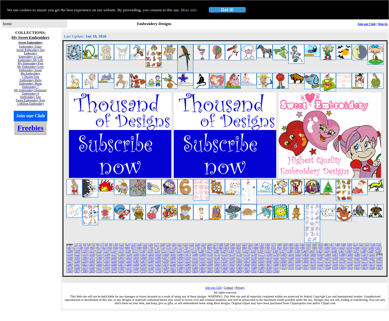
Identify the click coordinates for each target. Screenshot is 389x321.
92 (279, 247)
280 (69, 264)
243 (114, 261)
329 (114, 267)
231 (342, 257)
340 (195, 267)
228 (320, 257)
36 (267, 244)
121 (164, 251)
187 (335, 254)
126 (201, 251)
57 (75, 247)
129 (223, 251)
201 (121, 257)
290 (143, 264)
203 (136, 257)
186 (327, 254)
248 (150, 261)
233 (357, 257)
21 (179, 244)
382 (187, 271)
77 (191, 247)
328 (106, 267)
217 (239, 257)
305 (254, 264)
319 (357, 264)
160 (136, 254)
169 (202, 254)
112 (99, 251)
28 (220, 244)
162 (150, 254)
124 (186, 251)
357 (320, 267)
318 (350, 264)
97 (308, 247)
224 (290, 257)
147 (356, 251)
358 (327, 267)
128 (216, 251)
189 (350, 254)
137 (282, 251)
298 (202, 264)
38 (279, 244)
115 (120, 251)
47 (332, 244)
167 (187, 254)
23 (191, 244)
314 (320, 264)
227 (313, 257)
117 (135, 251)
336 (165, 267)
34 (256, 244)
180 (283, 254)
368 (84, 271)
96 (302, 247)
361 (350, 267)
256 (210, 261)
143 (326, 251)
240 (92, 261)
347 (246, 267)
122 (172, 251)
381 (180, 271)
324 (77, 267)
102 (341, 247)
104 (356, 247)
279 (379, 261)
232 (350, 257)
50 (349, 244)
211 (195, 257)
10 (115, 244)
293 (165, 264)
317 (342, 264)
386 (217, 271)
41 (296, 244)
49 (343, 244)
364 (371, 267)
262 (254, 261)
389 (239, 271)
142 (319, 251)
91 (273, 247)
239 (84, 261)
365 (379, 267)
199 (106, 257)
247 (143, 261)
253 (187, 261)
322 (379, 264)
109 (77, 251)
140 (304, 251)
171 (217, 254)
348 (254, 267)
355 (305, 267)
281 (77, 264)
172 (224, 254)
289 (136, 264)
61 (98, 247)
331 (129, 267)
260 (239, 261)
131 (238, 251)
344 (224, 267)
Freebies (30, 128)
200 (114, 257)
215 (224, 257)
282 (84, 264)
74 (174, 247)
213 (209, 257)
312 (305, 264)
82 (221, 247)
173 (232, 254)
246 (136, 261)
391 (254, 271)
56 (68, 247)
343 (217, 267)
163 (158, 254)
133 (253, 251)
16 (150, 244)
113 (106, 251)
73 (168, 247)
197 (92, 257)
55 (378, 244)
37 (273, 244)
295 (180, 264)
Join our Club (367, 24)
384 (202, 271)
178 (268, 254)
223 (283, 257)
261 (246, 261)
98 (314, 247)
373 (121, 271)
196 (84, 257)
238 (77, 261)
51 (355, 244)
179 (276, 254)
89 (261, 247)
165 (173, 254)
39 (285, 244)
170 (210, 254)
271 (320, 261)
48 (337, 244)
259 (232, 261)
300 (217, 264)
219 (254, 257)
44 (314, 244)
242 (106, 261)
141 (311, 251)
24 (197, 244)
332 (136, 267)
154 (92, 254)
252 (180, 261)
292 (158, 264)
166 (180, 254)
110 (84, 251)
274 (342, 261)
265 (276, 261)
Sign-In (382, 24)
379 (165, 271)
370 (99, 271)
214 (217, 257)
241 (99, 261)
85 (238, 247)
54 (372, 244)
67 (133, 247)
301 (224, 264)
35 (261, 244)
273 (335, 261)
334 (150, 267)
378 (158, 271)
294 (173, 264)
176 (254, 254)
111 (92, 251)
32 (244, 244)
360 (342, 267)
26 (209, 244)
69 (145, 247)
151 (69, 254)
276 (357, 261)
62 (103, 247)
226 (305, 257)
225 (298, 257)
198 (99, 257)
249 (158, 261)
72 (162, 247)
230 (335, 257)
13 (133, 244)
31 (238, 244)
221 (268, 257)
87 (250, 247)
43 (308, 244)
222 (276, 257)
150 (378, 251)
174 (239, 254)
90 (267, 247)
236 (379, 257)
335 (158, 267)
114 (113, 251)
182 (298, 254)
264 (268, 261)
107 (378, 247)
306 (261, 264)
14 (139, 244)
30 (232, 244)
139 (297, 251)
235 (371, 257)
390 (246, 271)
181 (291, 254)
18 (162, 244)
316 (335, 264)
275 (350, 261)
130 (230, 251)
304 (246, 264)
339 (187, 267)
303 (239, 264)
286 (114, 264)
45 (320, 244)
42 (302, 244)
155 (99, 254)
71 (156, 247)
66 (127, 247)
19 (168, 244)
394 (276, 271)
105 (364, 247)
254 (195, 261)
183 (305, 254)
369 (92, 271)
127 (208, 251)
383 (195, 271)
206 (158, 257)
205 (150, 257)
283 (92, 264)
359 (335, 267)
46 (326, 244)
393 (268, 271)
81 (215, 247)
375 (136, 271)
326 (92, 267)
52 (361, 244)
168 (195, 254)
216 (232, 257)
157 (114, 254)
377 (150, 271)
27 (214, 244)
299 (210, 264)
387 (224, 271)
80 (209, 247)
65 (121, 247)
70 (150, 247)
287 (121, 264)
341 (202, 267)
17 (156, 244)
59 (86, 247)
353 (291, 267)
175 (246, 254)
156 (106, 254)
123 (179, 251)
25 (203, 244)
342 (210, 267)
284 (99, 264)
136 (275, 251)
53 (367, 244)
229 (327, 257)
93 (285, 247)
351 (276, 267)
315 (327, 264)
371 (106, 271)
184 (313, 254)
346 (239, 267)
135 (267, 251)
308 (276, 264)
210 (187, 257)
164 (165, 254)
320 (364, 264)
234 (364, 257)
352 (283, 267)
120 (157, 251)
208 (173, 257)
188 (342, 254)
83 (226, 247)
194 (69, 257)
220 (261, 257)
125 (193, 251)
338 (180, 267)
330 (121, 267)
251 (173, 261)
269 (305, 261)
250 (165, 261)
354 (298, 267)
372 (114, 271)
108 (69, 251)
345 (232, 267)
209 (180, 257)
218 (246, 257)
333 (143, 267)
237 (69, 261)
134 (260, 251)
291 (150, 264)
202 (129, 257)
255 (202, 261)
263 (261, 261)
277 (364, 261)
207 (165, 257)
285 (106, 264)
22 (185, 244)
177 (261, 254)
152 (77, 254)
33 (250, 244)
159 (129, 254)
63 (110, 247)
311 (298, 264)
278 (371, 261)
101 (334, 247)
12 (127, 244)
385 (210, 271)
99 (320, 247)
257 (217, 261)
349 (261, 267)
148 (363, 251)
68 (139, 247)
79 (203, 247)
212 (202, 257)
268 (298, 261)
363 (364, 267)
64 (115, 247)
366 (69, 271)
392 (261, 271)
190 (357, 254)
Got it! (227, 9)
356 (313, 267)
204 (143, 257)
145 (341, 251)
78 (197, 247)
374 (129, 271)
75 (180, 247)
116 (128, 251)
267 (291, 261)
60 (92, 247)
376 (143, 271)
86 (244, 247)
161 (143, 254)
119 (150, 251)
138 (289, 251)
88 (256, 247)
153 (84, 254)
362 (357, 267)
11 (121, 244)
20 (174, 244)
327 (99, 267)
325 (84, 267)
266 (283, 261)
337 (173, 267)
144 (334, 251)
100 (327, 247)
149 (370, 251)
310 (291, 264)
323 (69, 267)
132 (245, 251)
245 (129, 261)
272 (327, 261)
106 (371, 247)
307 (268, 264)
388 (232, 271)
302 (232, 264)
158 (121, 254)
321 (371, 264)
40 (291, 244)
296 (187, 264)
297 (195, 264)
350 (268, 267)
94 (291, 247)
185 (320, 254)
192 (371, 254)
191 (364, 254)
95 (296, 247)
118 (142, 251)
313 (313, 264)
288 (129, 264)
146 (348, 251)
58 (80, 247)
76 (185, 247)
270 (313, 261)
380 (173, 271)
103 (349, 247)
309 (283, 264)
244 (121, 261)
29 (226, 244)
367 (77, 271)
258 (224, 261)
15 (144, 244)
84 (232, 247)
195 (77, 257)
